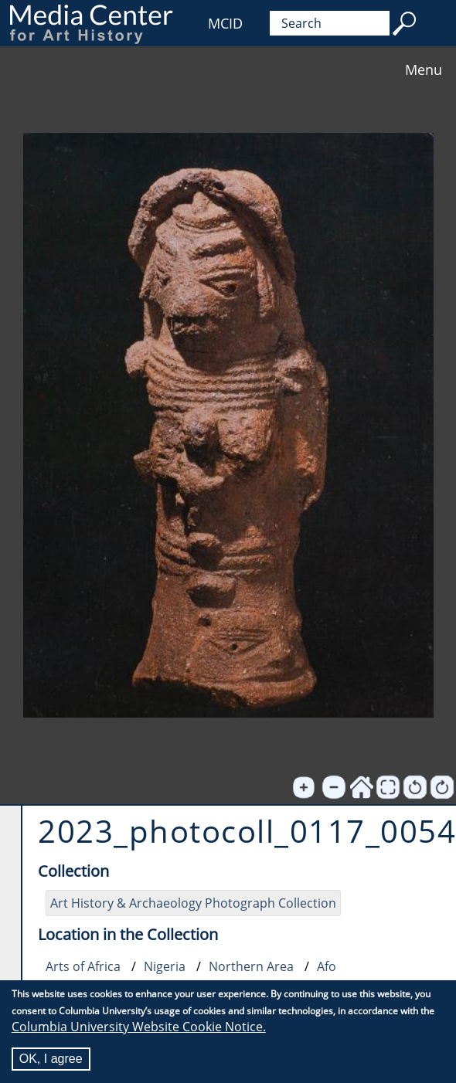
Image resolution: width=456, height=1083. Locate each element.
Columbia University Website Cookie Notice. (139, 1027)
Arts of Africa (83, 966)
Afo (326, 966)
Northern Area (251, 966)
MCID (225, 23)
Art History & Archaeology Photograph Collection (193, 903)
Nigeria (164, 966)
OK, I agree (51, 1059)
